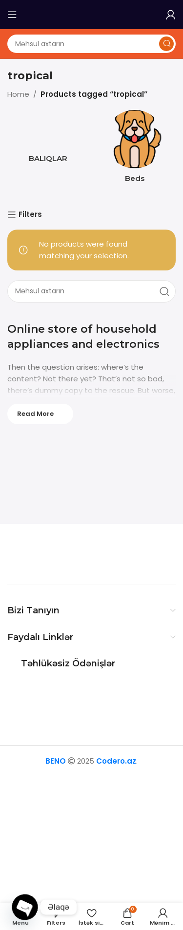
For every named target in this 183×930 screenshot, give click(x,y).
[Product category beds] (135, 149)
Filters (30, 214)
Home (18, 94)
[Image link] (68, 554)
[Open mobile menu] (12, 14)
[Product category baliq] (48, 139)
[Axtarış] (91, 44)
